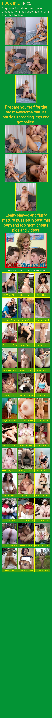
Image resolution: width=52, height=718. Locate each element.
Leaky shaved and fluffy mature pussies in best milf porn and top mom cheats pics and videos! (26, 222)
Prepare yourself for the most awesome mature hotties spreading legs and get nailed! (26, 114)
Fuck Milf (16, 3)
